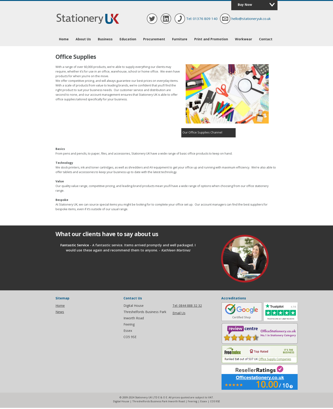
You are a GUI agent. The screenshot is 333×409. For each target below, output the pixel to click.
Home (64, 39)
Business (105, 39)
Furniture (179, 39)
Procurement (154, 39)
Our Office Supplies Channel (202, 132)
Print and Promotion (211, 39)
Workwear (243, 39)
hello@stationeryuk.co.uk (251, 18)
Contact (265, 39)
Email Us (179, 313)
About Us (83, 39)
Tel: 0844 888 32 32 (187, 305)
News (60, 312)
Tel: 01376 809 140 (202, 18)
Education (128, 39)
